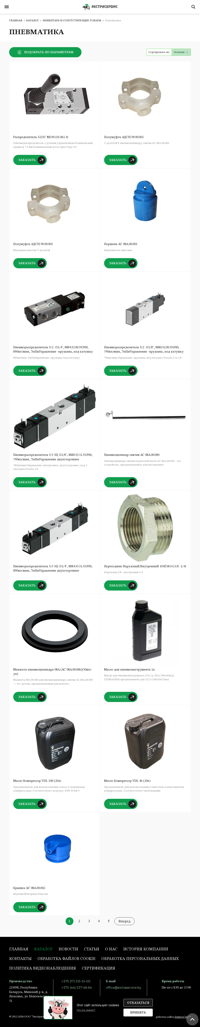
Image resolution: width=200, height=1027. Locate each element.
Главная (15, 20)
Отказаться (138, 1003)
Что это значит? (86, 1010)
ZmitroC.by (181, 1017)
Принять (138, 1012)
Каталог (32, 20)
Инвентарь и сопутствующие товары (72, 20)
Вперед (124, 921)
